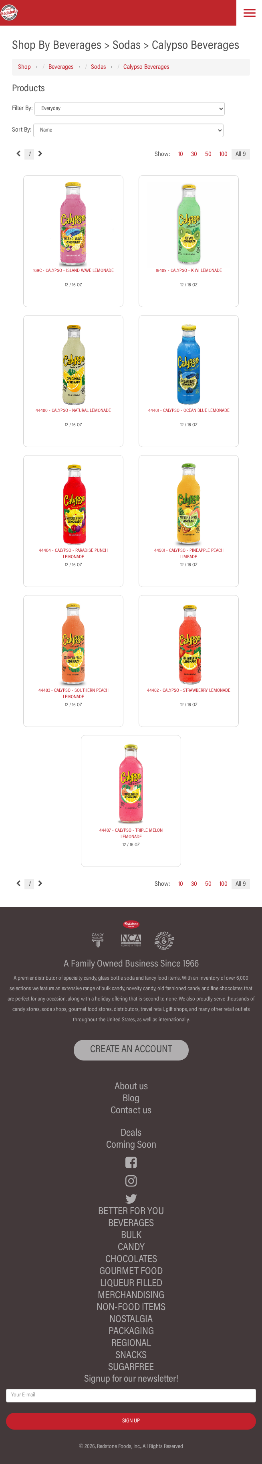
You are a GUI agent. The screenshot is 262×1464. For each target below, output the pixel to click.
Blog (131, 1099)
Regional (131, 1344)
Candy (131, 1248)
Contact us (131, 1111)
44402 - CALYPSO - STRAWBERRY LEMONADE (188, 690)
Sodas (98, 67)
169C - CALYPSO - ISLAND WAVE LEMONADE (73, 270)
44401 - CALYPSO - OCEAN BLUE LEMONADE (189, 410)
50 (208, 154)
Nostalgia (131, 1320)
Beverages (60, 67)
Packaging (131, 1332)
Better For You (131, 1212)
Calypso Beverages (146, 67)
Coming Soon (131, 1145)
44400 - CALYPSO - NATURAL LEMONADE (73, 410)
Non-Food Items (131, 1308)
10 (180, 154)
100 (224, 154)
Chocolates (131, 1260)
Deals (131, 1133)
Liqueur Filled (131, 1284)
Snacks (131, 1356)
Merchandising (131, 1296)
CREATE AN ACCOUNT (131, 1050)
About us (131, 1087)
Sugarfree (131, 1368)
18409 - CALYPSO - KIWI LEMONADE (189, 270)
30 (194, 154)
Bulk (131, 1236)
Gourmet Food (131, 1272)
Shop (24, 67)
